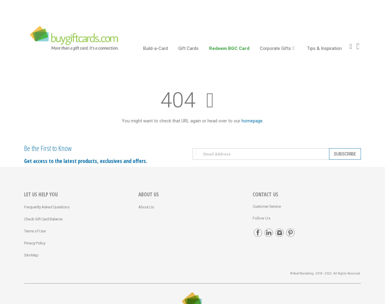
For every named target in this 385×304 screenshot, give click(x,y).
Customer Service (267, 206)
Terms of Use (34, 231)
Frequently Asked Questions (46, 207)
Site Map (31, 255)
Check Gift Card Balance (43, 219)
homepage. (252, 121)
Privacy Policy (34, 243)
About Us (146, 207)
